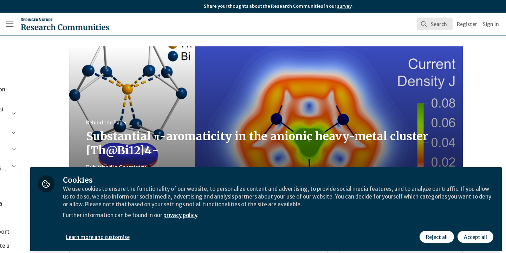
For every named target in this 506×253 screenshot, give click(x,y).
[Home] (56, 24)
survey (344, 6)
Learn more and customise (162, 234)
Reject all (436, 234)
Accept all (475, 234)
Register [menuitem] (467, 24)
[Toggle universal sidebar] (10, 24)
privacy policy (250, 220)
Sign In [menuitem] (491, 24)
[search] (435, 24)
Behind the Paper (138, 122)
